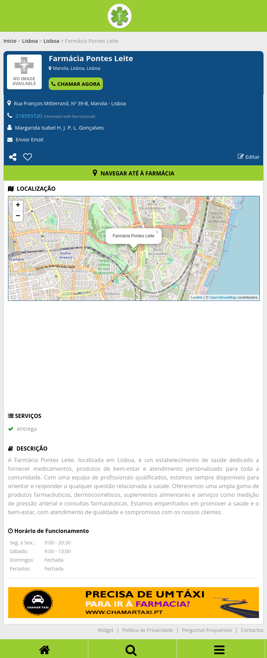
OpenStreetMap (223, 297)
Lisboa (30, 40)
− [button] (18, 216)
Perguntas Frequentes (207, 630)
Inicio (9, 40)
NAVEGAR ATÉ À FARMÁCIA (134, 173)
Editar (249, 156)
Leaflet (197, 297)
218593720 (28, 115)
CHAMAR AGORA (75, 83)
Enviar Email (29, 139)
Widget (105, 630)
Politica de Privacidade (147, 630)
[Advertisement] (133, 360)
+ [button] (18, 205)
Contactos (252, 630)
